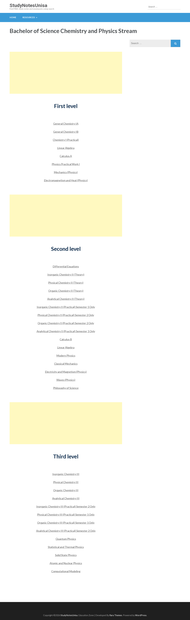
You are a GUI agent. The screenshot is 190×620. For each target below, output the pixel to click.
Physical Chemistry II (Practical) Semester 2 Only (65, 315)
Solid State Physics (66, 555)
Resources (28, 17)
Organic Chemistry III (65, 490)
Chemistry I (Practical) (66, 139)
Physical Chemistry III (65, 482)
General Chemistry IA (65, 123)
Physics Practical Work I (66, 164)
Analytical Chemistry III (65, 498)
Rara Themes (115, 615)
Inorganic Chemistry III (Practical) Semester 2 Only (65, 506)
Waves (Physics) (65, 379)
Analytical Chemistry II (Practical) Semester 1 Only (66, 331)
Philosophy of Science (66, 388)
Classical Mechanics (66, 363)
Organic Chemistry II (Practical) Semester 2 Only (66, 323)
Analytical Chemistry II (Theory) (65, 298)
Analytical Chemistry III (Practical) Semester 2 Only (66, 530)
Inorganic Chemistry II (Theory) (65, 274)
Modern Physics (65, 355)
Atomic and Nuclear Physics (66, 563)
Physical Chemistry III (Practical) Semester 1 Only (65, 514)
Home (13, 17)
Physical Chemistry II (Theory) (65, 282)
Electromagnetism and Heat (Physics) (66, 180)
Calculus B (66, 339)
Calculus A (66, 156)
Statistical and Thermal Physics (66, 547)
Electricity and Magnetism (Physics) (66, 371)
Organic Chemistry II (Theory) (65, 290)
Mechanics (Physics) (66, 172)
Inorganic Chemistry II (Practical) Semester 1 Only (66, 307)
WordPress (141, 615)
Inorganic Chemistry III (65, 474)
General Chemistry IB (65, 131)
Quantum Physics (66, 538)
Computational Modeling (65, 571)
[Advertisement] (66, 73)
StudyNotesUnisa (28, 5)
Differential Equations (66, 266)
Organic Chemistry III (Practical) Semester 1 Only (65, 522)
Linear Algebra (65, 148)
